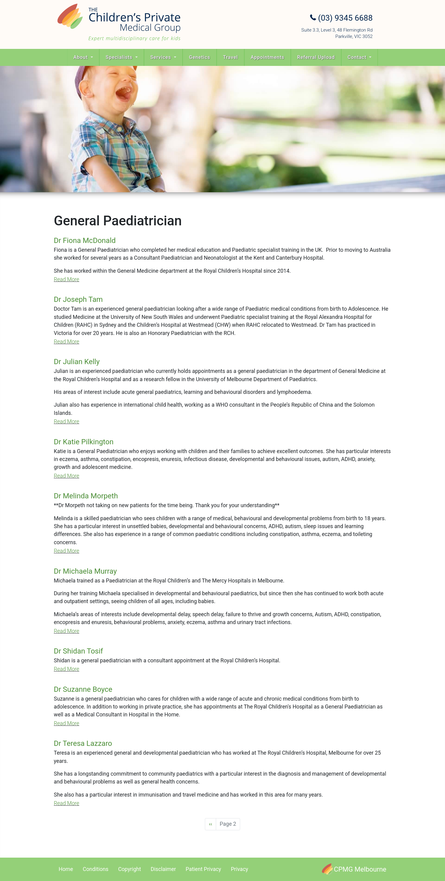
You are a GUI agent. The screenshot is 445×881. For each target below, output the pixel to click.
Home (66, 869)
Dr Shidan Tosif (78, 651)
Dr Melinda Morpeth (86, 496)
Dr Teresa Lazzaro (83, 743)
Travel (230, 57)
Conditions (95, 869)
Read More (66, 279)
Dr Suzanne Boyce (83, 689)
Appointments (268, 57)
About (81, 57)
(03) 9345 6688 (341, 17)
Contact (358, 57)
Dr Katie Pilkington (83, 442)
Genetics (199, 57)
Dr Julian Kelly (77, 361)
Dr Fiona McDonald (85, 240)
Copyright (129, 869)
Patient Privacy (203, 869)
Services (161, 57)
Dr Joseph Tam (78, 299)
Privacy (239, 869)
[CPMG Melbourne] (354, 869)
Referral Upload (316, 57)
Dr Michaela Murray (85, 571)
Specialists (120, 57)
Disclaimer (163, 869)
